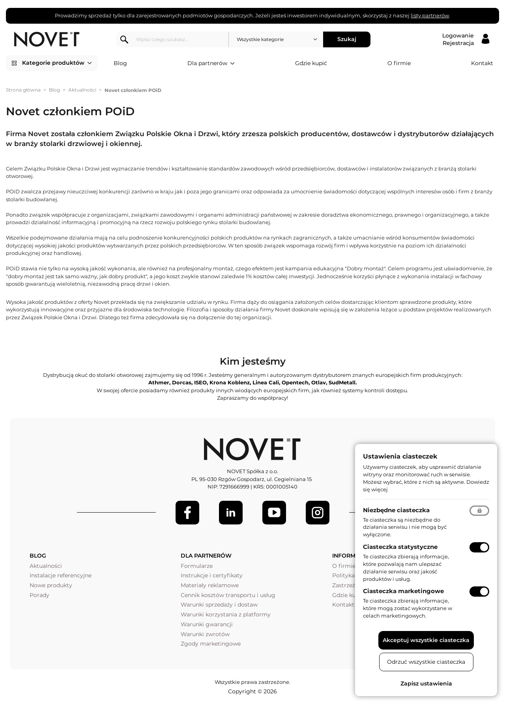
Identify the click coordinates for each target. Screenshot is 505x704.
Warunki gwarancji (207, 624)
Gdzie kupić (311, 63)
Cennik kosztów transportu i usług (228, 595)
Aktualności (82, 90)
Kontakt (482, 63)
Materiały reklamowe (210, 585)
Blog (120, 63)
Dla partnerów (211, 63)
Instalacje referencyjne (61, 575)
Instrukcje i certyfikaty (212, 575)
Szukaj (346, 39)
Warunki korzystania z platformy (226, 614)
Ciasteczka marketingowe (403, 591)
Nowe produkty (51, 585)
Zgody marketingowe (211, 643)
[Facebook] (187, 512)
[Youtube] (274, 512)
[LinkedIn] (231, 512)
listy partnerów (430, 15)
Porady (39, 595)
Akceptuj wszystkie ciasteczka (426, 640)
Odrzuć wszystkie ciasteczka (426, 661)
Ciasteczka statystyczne (400, 546)
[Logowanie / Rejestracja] (465, 39)
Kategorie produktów (57, 63)
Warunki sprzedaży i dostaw (219, 604)
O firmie (399, 63)
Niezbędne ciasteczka (396, 510)
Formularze (197, 565)
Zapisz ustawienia (426, 683)
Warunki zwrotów (205, 634)
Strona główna (23, 90)
